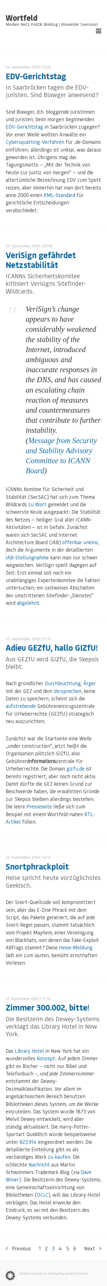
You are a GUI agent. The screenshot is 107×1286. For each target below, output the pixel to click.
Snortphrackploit (37, 866)
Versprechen (67, 691)
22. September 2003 (23, 638)
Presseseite (39, 806)
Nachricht (39, 1164)
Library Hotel (29, 1051)
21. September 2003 (22, 998)
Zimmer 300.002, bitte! (47, 1007)
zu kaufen (59, 1157)
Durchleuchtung (63, 683)
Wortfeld (21, 17)
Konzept (46, 1058)
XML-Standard (59, 195)
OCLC (42, 1195)
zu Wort (37, 504)
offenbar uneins (80, 542)
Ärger (89, 683)
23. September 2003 (23, 66)
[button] (10, 1275)
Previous (18, 1248)
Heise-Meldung (75, 947)
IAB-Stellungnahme (27, 557)
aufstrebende (21, 706)
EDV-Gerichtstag (36, 76)
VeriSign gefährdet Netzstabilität (41, 260)
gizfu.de (75, 768)
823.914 (28, 1142)
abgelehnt (28, 603)
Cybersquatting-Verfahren (35, 142)
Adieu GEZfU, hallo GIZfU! (52, 647)
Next (92, 1248)
